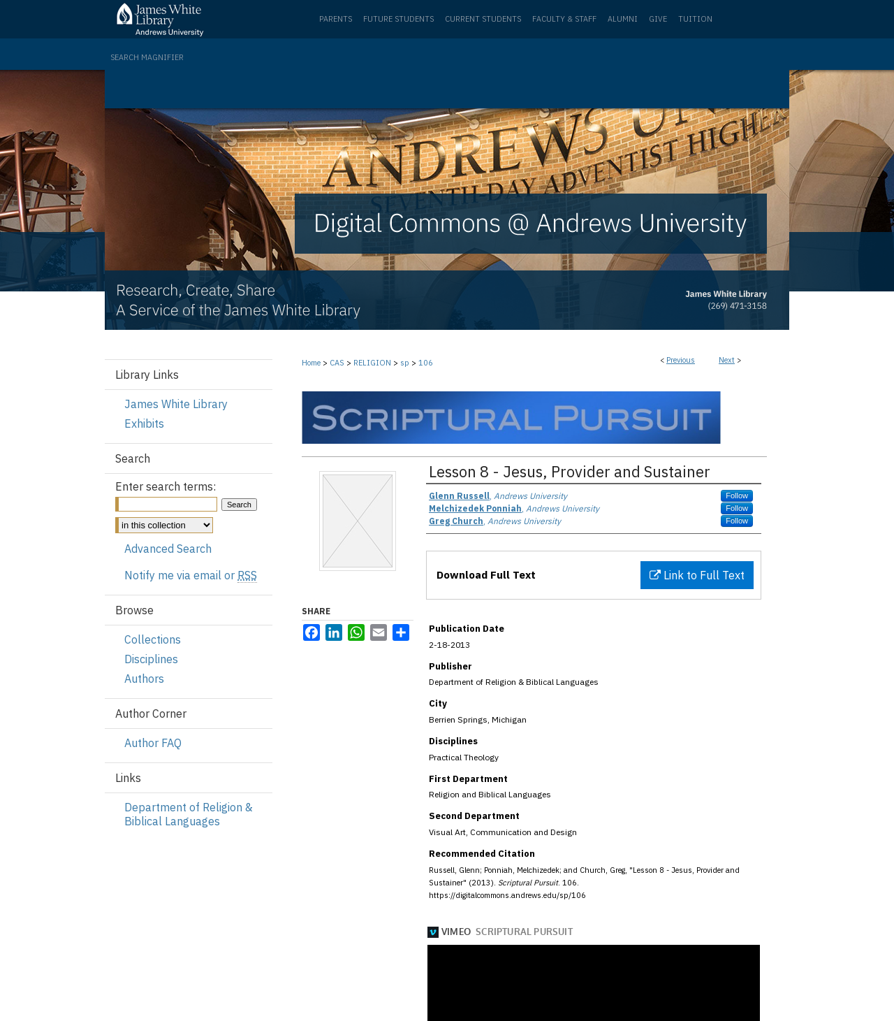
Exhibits (144, 423)
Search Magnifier (147, 57)
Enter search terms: (165, 486)
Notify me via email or (190, 575)
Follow (737, 495)
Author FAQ (153, 743)
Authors (144, 679)
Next (727, 360)
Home (311, 363)
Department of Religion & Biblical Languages (188, 814)
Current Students (483, 19)
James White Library (176, 404)
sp (404, 363)
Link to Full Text (697, 575)
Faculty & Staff (564, 19)
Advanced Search (168, 549)
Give (658, 19)
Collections (152, 639)
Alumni (623, 19)
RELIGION (372, 363)
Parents (335, 19)
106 (425, 363)
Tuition (695, 19)
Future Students (398, 19)
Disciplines (151, 659)
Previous (680, 360)
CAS (337, 363)
